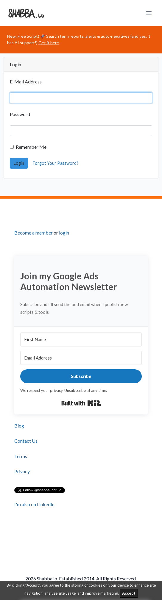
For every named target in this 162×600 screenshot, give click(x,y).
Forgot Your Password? (55, 163)
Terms (20, 456)
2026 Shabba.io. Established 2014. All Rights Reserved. (81, 578)
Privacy (22, 471)
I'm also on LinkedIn (34, 504)
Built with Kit (81, 403)
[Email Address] (81, 358)
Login (19, 163)
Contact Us (26, 441)
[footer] (81, 374)
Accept (128, 593)
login (64, 232)
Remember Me (31, 147)
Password (20, 114)
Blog (19, 425)
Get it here (48, 42)
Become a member (33, 232)
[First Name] (81, 339)
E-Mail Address (26, 81)
